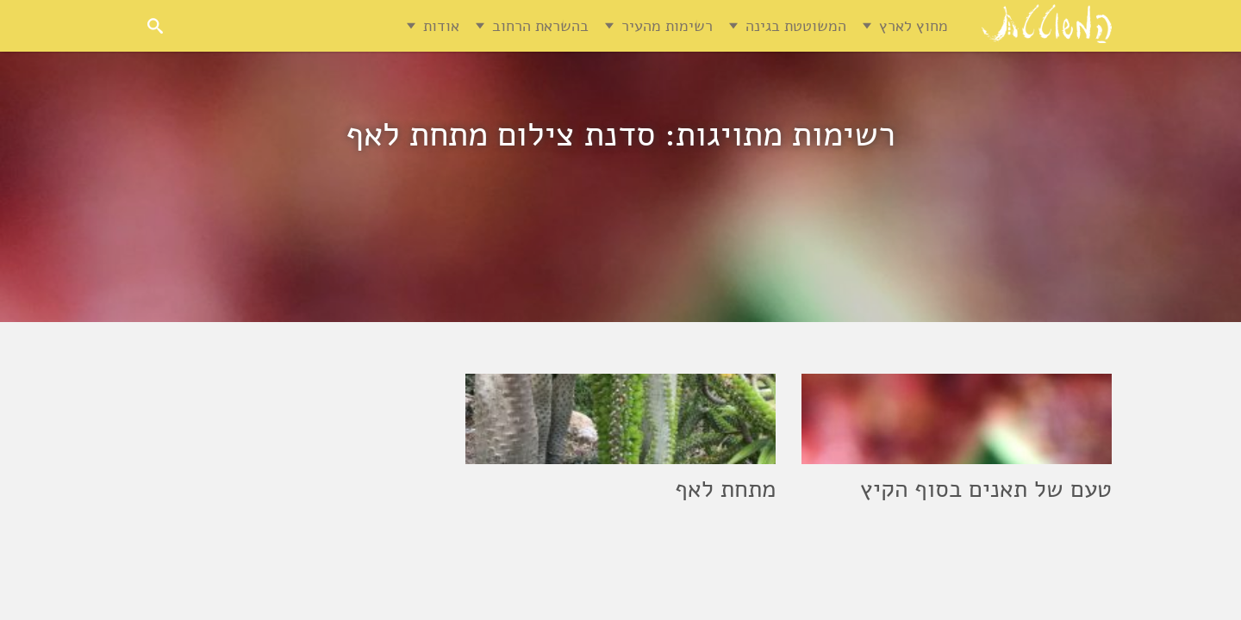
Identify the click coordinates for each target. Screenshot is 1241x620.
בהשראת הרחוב (540, 26)
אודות (441, 26)
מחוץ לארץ (913, 26)
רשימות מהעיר (667, 26)
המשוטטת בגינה (795, 26)
